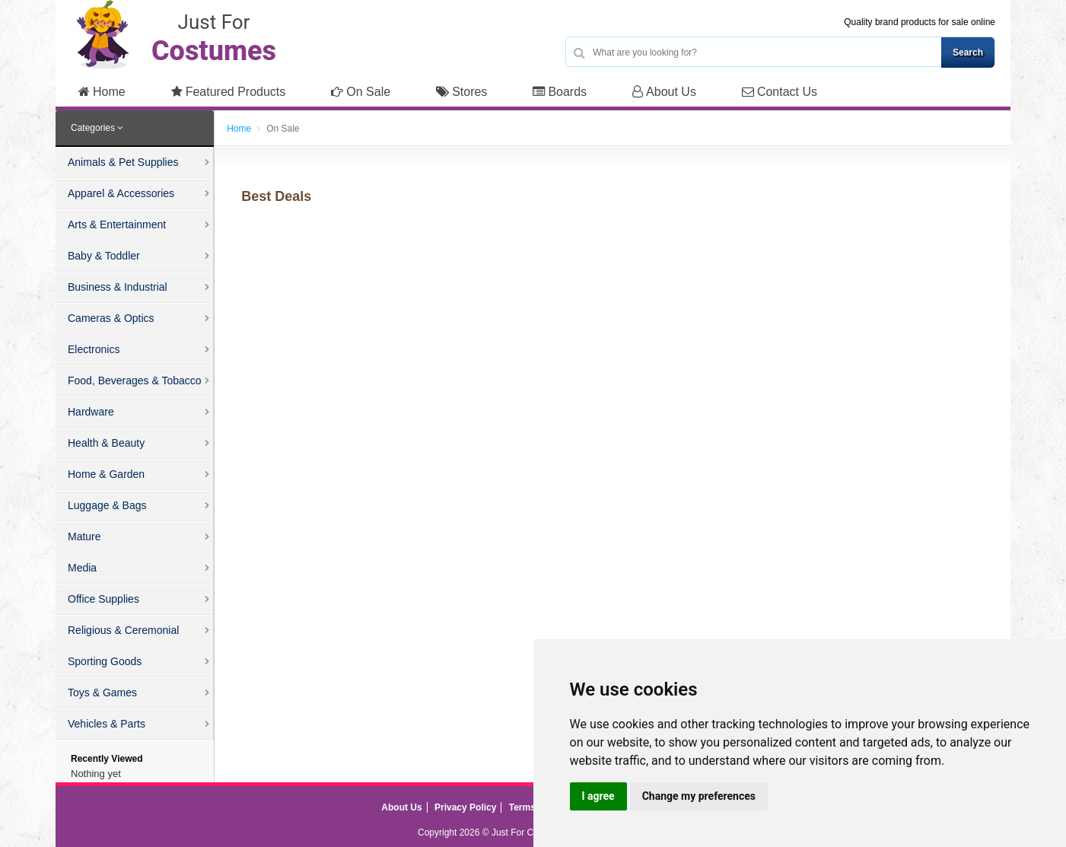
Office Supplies (103, 599)
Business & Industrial (117, 287)
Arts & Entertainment (117, 224)
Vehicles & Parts (106, 724)
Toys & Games (102, 692)
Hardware (91, 412)
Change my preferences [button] (699, 796)
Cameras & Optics (111, 318)
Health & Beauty (106, 443)
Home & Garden (106, 474)
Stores (461, 91)
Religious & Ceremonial (123, 630)
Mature (84, 536)
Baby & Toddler (104, 256)
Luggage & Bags (107, 505)
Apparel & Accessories (121, 193)
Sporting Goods (105, 661)
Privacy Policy (465, 807)
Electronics (93, 349)
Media (82, 568)
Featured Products (228, 91)
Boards (560, 91)
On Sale (360, 91)
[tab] (135, 128)
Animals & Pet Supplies (123, 162)
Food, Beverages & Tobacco (135, 380)
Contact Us (779, 91)
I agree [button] (598, 796)
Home (102, 91)
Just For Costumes (530, 832)
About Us (664, 91)
